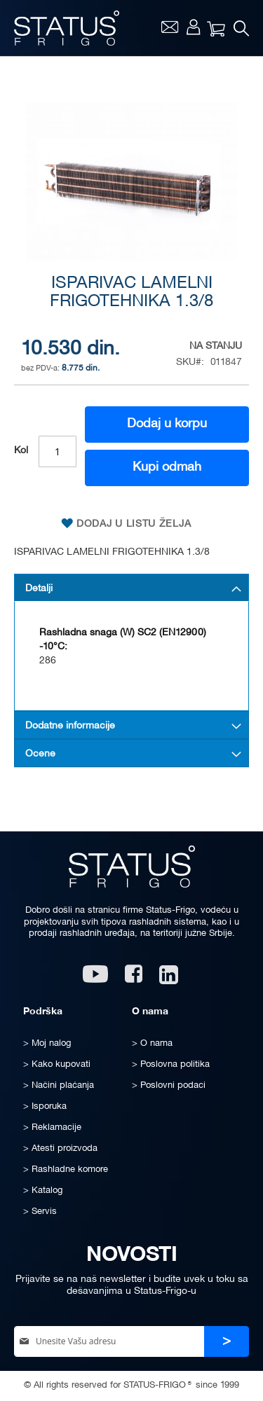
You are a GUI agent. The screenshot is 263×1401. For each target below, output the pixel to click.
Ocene (40, 754)
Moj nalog (193, 26)
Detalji (39, 588)
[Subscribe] (226, 1342)
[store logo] (66, 28)
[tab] (131, 588)
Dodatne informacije (70, 726)
